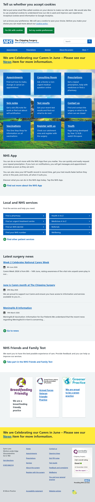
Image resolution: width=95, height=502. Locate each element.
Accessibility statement (34, 491)
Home (28, 449)
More (85, 50)
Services (48, 50)
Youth (71, 126)
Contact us (74, 103)
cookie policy (42, 24)
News (7, 62)
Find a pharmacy (25, 216)
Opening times (54, 453)
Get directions (8, 460)
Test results (43, 103)
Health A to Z (71, 216)
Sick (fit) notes (54, 458)
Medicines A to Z (71, 221)
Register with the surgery (35, 472)
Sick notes (12, 103)
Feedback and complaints (58, 468)
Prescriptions (31, 50)
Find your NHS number (25, 232)
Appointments (12, 50)
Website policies (55, 491)
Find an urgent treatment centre (25, 221)
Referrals (71, 227)
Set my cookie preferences (41, 30)
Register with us (46, 126)
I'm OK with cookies (14, 30)
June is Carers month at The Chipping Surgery (29, 285)
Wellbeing (71, 232)
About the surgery (66, 50)
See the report (81, 470)
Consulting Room (47, 77)
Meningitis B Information (17, 307)
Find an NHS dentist (25, 227)
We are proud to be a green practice (73, 392)
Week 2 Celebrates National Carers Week (26, 262)
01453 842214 (8, 465)
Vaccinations (14, 126)
